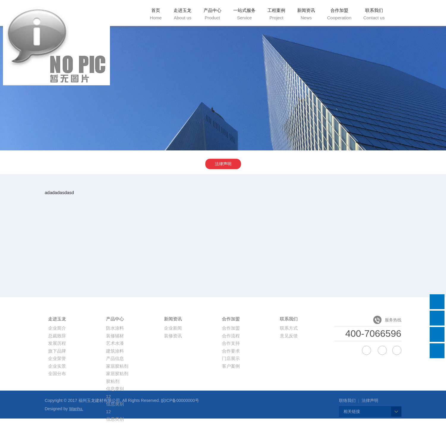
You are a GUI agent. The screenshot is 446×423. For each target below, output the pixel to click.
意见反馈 (289, 335)
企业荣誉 (57, 358)
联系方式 (289, 328)
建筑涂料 (115, 350)
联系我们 (374, 14)
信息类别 (115, 388)
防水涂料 (115, 328)
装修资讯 (173, 335)
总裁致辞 (57, 335)
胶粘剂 (112, 381)
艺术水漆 (115, 343)
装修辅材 (115, 335)
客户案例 (231, 366)
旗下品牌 (57, 350)
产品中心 (212, 14)
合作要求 (231, 350)
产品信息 (115, 358)
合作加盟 (339, 14)
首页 (156, 14)
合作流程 (231, 335)
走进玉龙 (182, 14)
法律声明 (223, 163)
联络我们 (347, 400)
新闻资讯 (306, 14)
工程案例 (276, 14)
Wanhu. (76, 408)
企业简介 (57, 328)
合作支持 (231, 343)
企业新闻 (173, 328)
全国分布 (57, 373)
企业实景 (57, 366)
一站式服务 (244, 14)
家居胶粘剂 (117, 366)
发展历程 (57, 343)
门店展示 (231, 358)
